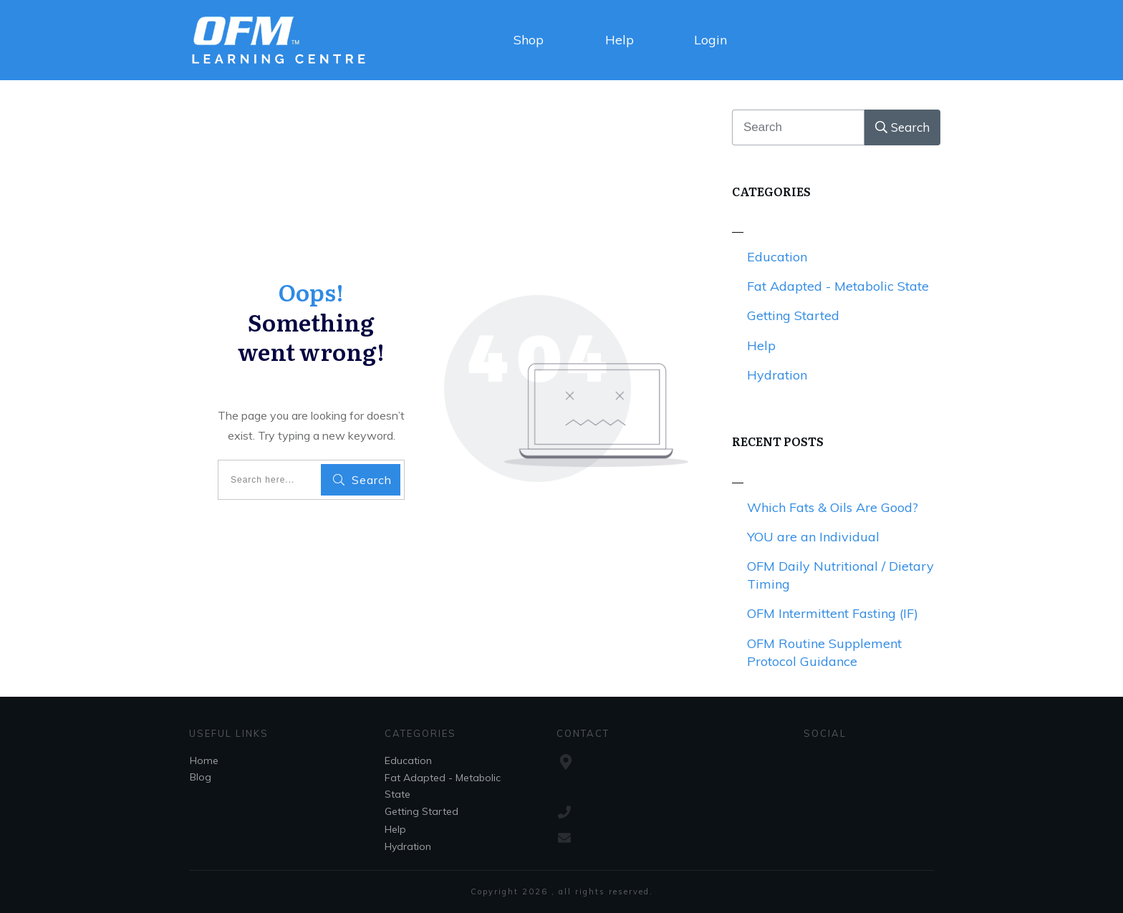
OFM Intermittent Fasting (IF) (832, 613)
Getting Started (793, 315)
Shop (529, 40)
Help (619, 40)
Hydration (777, 375)
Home (204, 760)
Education (777, 256)
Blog (200, 777)
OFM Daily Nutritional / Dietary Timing (840, 575)
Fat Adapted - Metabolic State (838, 286)
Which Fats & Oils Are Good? (832, 507)
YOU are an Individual (813, 536)
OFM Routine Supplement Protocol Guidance (824, 652)
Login (710, 40)
